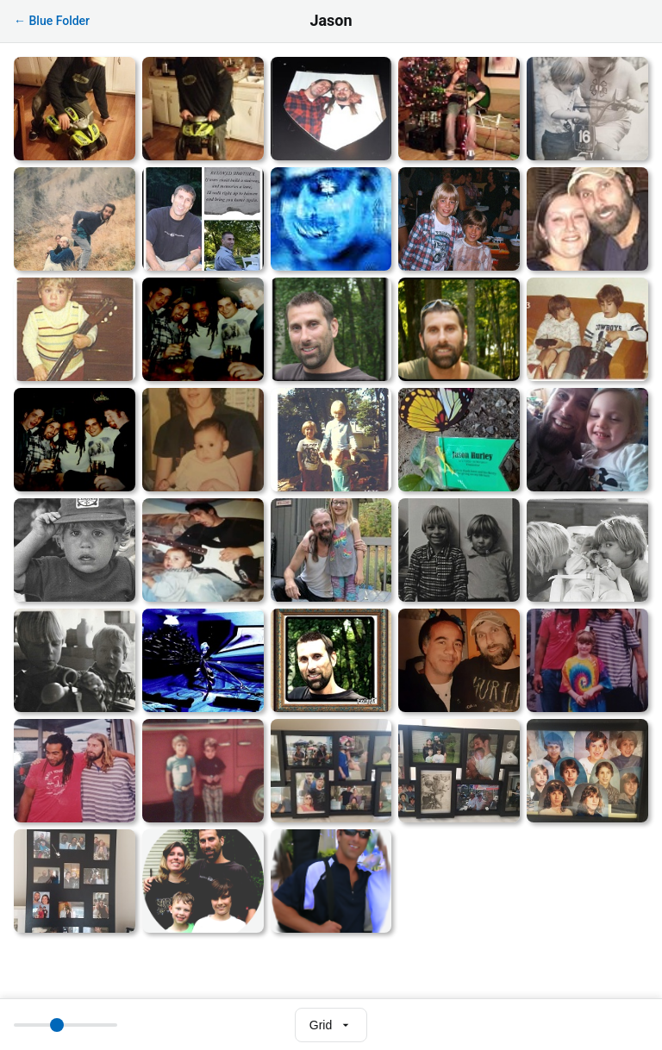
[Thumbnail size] (65, 1025)
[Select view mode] (331, 1025)
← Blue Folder (52, 21)
